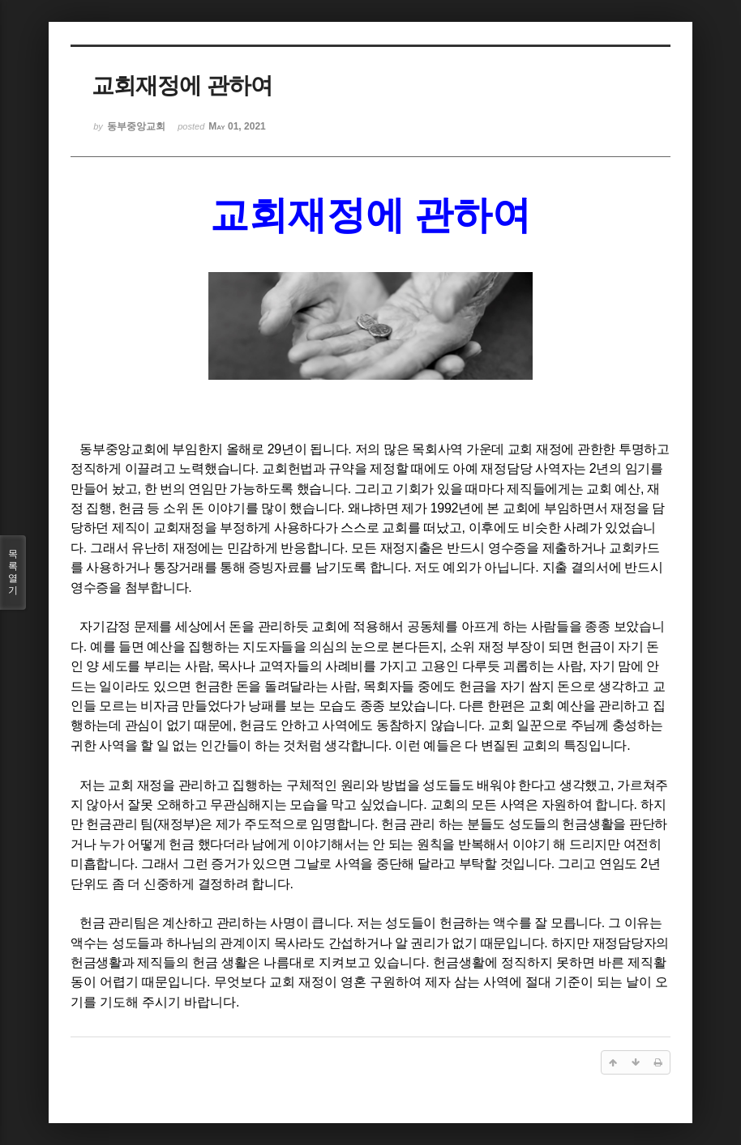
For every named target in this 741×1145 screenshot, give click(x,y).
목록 (13, 572)
